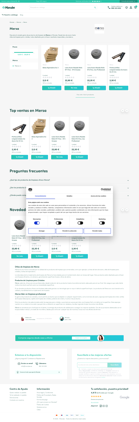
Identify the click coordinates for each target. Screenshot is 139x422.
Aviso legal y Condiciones (45, 392)
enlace (103, 377)
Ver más (74, 88)
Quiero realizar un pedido (18, 392)
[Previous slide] (122, 110)
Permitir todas (97, 231)
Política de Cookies (43, 405)
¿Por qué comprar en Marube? (47, 402)
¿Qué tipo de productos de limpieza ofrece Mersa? (69, 180)
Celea (38, 410)
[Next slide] (126, 110)
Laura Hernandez (30, 319)
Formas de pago (42, 399)
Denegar (42, 231)
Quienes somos (42, 407)
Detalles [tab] (69, 196)
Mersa (18, 66)
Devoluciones (14, 397)
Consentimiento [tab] (40, 196)
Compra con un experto (81, 338)
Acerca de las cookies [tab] (98, 196)
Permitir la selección (69, 231)
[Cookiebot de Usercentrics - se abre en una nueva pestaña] (102, 189)
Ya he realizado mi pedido (18, 395)
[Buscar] (63, 7)
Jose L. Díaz (68, 319)
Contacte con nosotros (17, 400)
